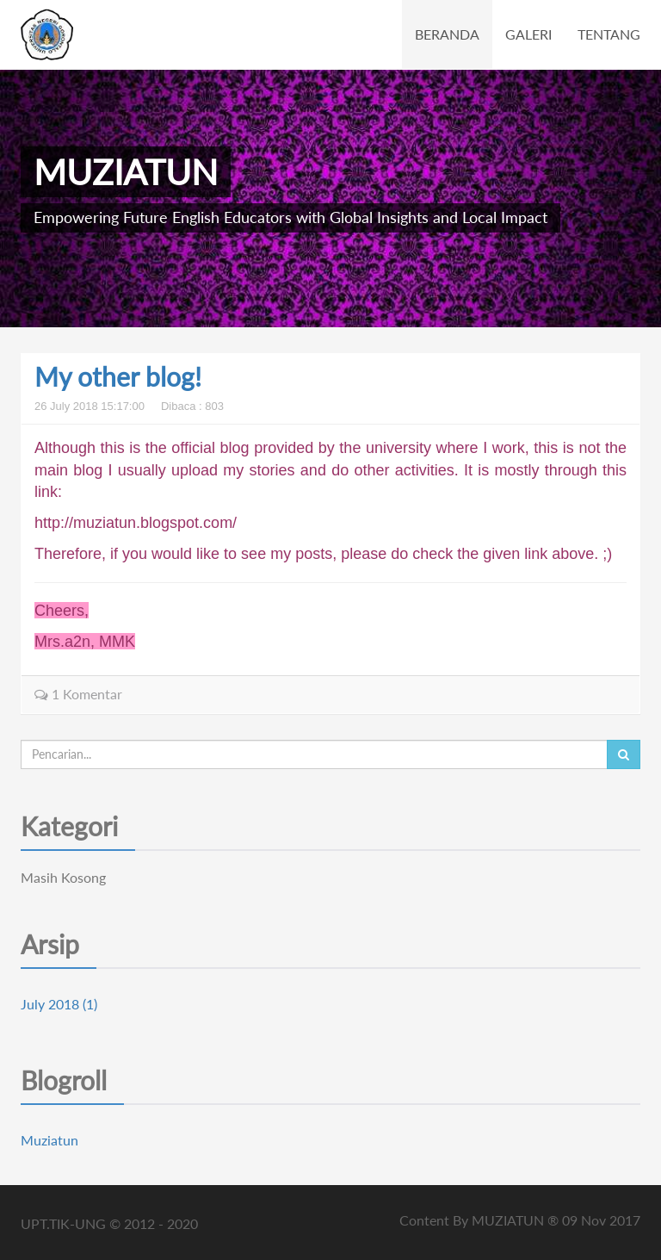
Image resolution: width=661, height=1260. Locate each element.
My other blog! (117, 376)
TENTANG (609, 34)
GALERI (528, 34)
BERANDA (447, 34)
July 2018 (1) (59, 1004)
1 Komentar (78, 694)
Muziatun (49, 1140)
